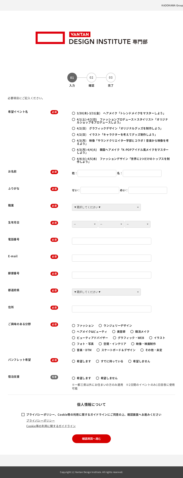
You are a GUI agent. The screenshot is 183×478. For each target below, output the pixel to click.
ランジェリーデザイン (117, 325)
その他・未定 (153, 350)
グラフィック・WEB (131, 338)
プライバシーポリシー (40, 420)
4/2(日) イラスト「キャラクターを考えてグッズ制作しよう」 (117, 134)
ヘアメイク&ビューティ (92, 331)
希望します (84, 361)
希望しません (141, 361)
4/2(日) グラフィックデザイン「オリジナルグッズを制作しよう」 (120, 128)
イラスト (159, 338)
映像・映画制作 (146, 344)
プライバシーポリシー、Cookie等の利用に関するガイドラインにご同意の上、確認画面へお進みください (93, 414)
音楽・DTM (84, 350)
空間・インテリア (114, 344)
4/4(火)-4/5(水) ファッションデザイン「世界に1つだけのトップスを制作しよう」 (123, 160)
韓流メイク (142, 331)
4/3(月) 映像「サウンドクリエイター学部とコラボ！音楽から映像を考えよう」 (123, 141)
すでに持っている (112, 361)
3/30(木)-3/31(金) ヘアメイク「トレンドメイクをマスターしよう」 (121, 113)
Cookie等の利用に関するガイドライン (51, 426)
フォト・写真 (85, 344)
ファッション (85, 325)
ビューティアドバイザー (92, 338)
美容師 (121, 331)
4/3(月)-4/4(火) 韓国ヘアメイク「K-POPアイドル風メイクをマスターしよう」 (123, 151)
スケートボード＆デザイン (118, 350)
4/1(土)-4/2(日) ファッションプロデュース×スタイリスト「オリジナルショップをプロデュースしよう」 (122, 120)
